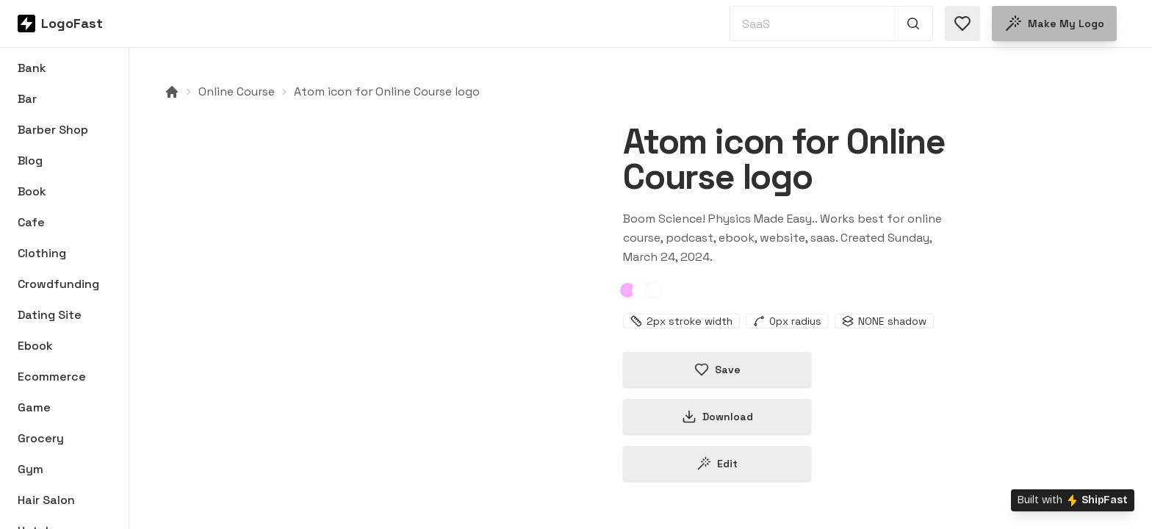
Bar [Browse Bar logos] (27, 99)
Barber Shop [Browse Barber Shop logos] (53, 129)
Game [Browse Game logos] (34, 407)
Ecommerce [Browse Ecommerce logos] (52, 376)
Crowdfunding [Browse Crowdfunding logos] (58, 284)
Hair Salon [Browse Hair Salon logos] (46, 500)
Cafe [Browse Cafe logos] (31, 222)
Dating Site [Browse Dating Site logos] (50, 315)
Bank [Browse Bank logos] (32, 68)
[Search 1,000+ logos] (913, 23)
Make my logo (1054, 23)
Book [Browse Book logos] (32, 191)
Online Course (236, 91)
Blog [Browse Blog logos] (30, 160)
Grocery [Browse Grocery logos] (41, 438)
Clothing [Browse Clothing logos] (42, 253)
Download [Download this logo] (717, 416)
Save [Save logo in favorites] (717, 369)
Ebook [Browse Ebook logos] (35, 345)
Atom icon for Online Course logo (387, 91)
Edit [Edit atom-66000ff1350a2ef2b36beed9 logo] (717, 463)
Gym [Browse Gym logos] (30, 469)
